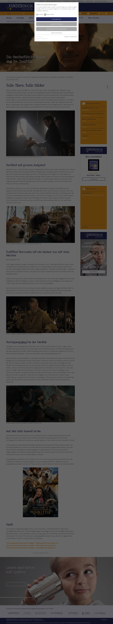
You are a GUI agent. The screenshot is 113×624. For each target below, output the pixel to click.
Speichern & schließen (56, 24)
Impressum (67, 36)
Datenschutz (74, 36)
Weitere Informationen (56, 33)
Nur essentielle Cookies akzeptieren (56, 29)
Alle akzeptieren (56, 19)
